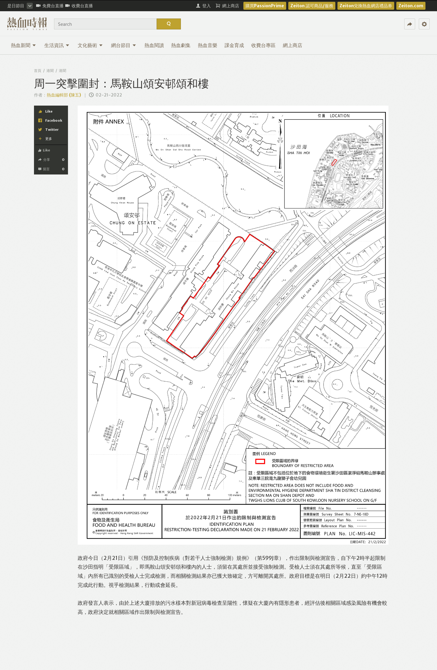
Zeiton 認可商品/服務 (311, 5)
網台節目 (123, 45)
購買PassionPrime (265, 5)
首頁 (37, 70)
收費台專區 (263, 45)
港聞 (50, 70)
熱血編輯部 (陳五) (64, 95)
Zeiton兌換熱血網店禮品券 (366, 5)
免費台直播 (50, 5)
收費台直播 (79, 5)
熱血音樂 (207, 45)
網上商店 (292, 45)
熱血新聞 (23, 45)
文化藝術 (90, 45)
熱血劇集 (181, 45)
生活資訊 (56, 45)
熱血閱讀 (154, 45)
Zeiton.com (410, 5)
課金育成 (234, 45)
